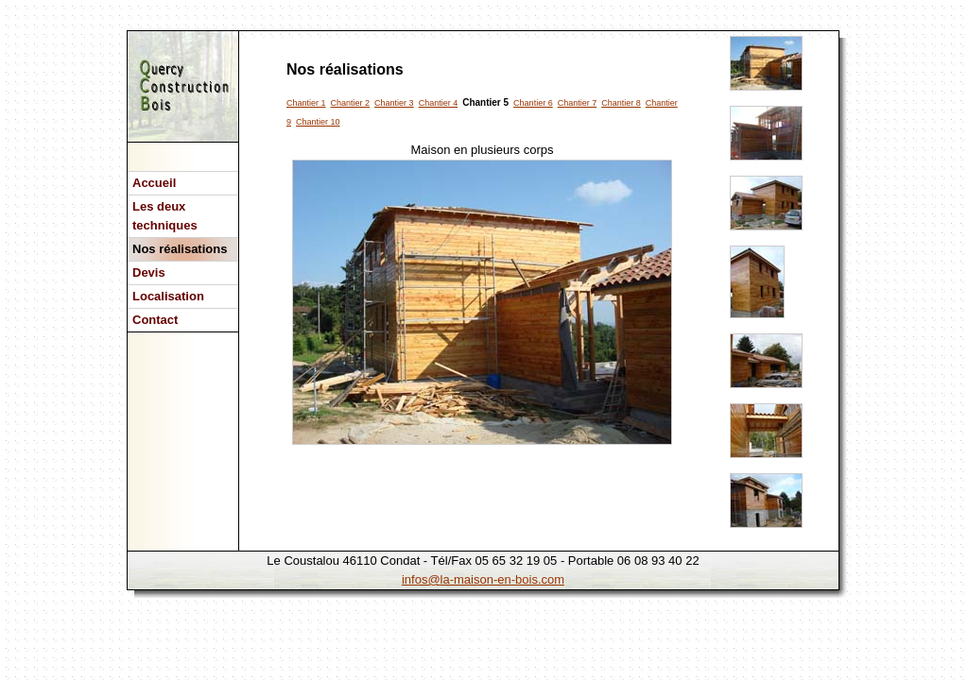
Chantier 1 (306, 103)
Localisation (168, 296)
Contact (155, 320)
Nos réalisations (179, 249)
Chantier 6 (533, 103)
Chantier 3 (394, 103)
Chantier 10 (318, 122)
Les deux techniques (165, 215)
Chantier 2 (351, 103)
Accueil (154, 183)
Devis (148, 272)
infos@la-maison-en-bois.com (483, 579)
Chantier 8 (621, 103)
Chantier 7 (577, 103)
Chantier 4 (438, 103)
